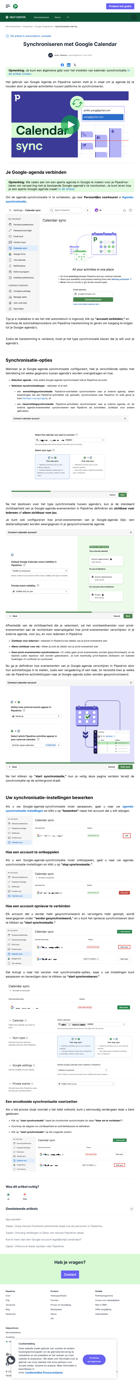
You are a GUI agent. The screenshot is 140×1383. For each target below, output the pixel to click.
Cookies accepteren (94, 1359)
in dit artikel (66, 189)
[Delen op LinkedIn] (68, 65)
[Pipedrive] (15, 6)
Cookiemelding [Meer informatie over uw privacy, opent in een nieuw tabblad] (33, 1372)
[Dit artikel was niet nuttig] (24, 1194)
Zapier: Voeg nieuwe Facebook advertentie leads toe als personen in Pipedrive (54, 1226)
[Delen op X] (75, 65)
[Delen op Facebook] (62, 65)
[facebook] (7, 1365)
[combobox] (68, 17)
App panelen (13, 1219)
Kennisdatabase (13, 26)
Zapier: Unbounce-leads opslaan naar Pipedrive (35, 1246)
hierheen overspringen (34, 398)
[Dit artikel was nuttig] (8, 1194)
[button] (11, 1360)
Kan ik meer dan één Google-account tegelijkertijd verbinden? (43, 1239)
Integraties (28, 26)
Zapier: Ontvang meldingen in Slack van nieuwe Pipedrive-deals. (45, 1232)
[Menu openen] (8, 6)
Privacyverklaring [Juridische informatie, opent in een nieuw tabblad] (53, 1372)
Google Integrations (44, 26)
